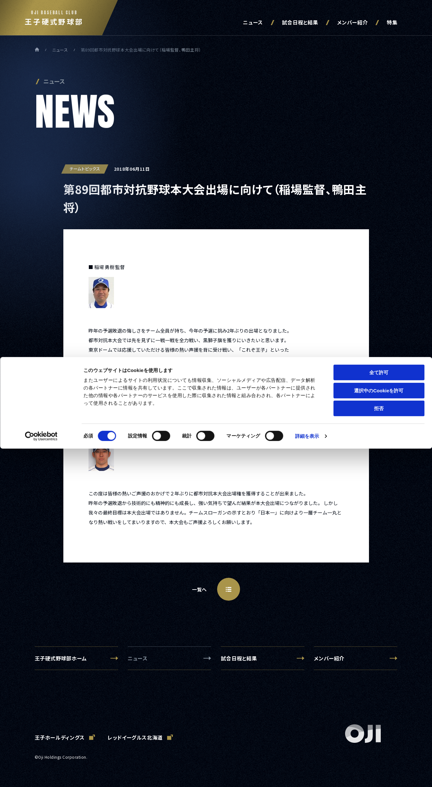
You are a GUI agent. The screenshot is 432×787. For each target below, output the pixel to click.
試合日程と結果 (300, 22)
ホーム (37, 49)
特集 (392, 22)
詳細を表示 (307, 774)
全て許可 (378, 711)
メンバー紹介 (352, 22)
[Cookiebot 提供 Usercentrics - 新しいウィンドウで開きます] (41, 774)
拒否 (379, 746)
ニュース (253, 22)
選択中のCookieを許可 (378, 729)
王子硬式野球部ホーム (61, 658)
